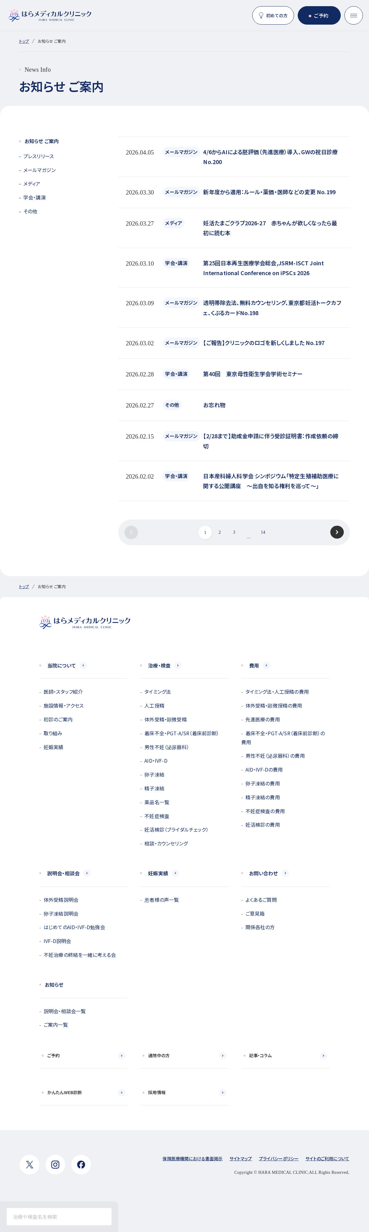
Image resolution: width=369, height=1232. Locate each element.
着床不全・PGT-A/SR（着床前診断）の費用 (283, 737)
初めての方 (277, 15)
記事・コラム (260, 1055)
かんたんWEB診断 (64, 1092)
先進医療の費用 (262, 719)
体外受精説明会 (61, 899)
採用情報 (157, 1092)
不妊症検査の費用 (265, 811)
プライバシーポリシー (279, 1158)
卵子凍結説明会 (61, 913)
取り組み (53, 733)
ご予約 (321, 15)
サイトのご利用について (327, 1158)
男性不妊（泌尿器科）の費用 (275, 755)
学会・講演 (34, 197)
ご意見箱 (255, 913)
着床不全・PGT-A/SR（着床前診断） (181, 733)
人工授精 (154, 705)
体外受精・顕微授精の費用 (273, 705)
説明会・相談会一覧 (65, 1011)
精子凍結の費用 (262, 797)
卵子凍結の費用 (262, 783)
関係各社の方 (260, 927)
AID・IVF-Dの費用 (264, 769)
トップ (24, 41)
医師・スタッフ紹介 (63, 691)
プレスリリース (38, 156)
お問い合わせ (263, 873)
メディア (32, 183)
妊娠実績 (54, 747)
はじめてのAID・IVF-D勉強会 (74, 927)
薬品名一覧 (156, 802)
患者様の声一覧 (161, 899)
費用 (254, 665)
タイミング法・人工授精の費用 (277, 691)
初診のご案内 (58, 719)
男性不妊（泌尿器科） (166, 747)
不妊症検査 (156, 816)
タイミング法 (157, 691)
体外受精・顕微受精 (165, 719)
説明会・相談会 (63, 873)
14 (263, 532)
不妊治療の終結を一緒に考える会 (80, 954)
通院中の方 (159, 1055)
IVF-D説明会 (57, 941)
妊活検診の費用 (262, 824)
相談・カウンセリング (166, 843)
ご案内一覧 (56, 1024)
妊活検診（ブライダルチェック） (176, 829)
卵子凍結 (154, 774)
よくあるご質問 (261, 899)
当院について (61, 665)
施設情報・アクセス (64, 705)
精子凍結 (154, 788)
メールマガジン (39, 170)
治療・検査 (159, 665)
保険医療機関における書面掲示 (192, 1158)
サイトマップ (241, 1158)
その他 (30, 211)
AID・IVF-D (155, 760)
